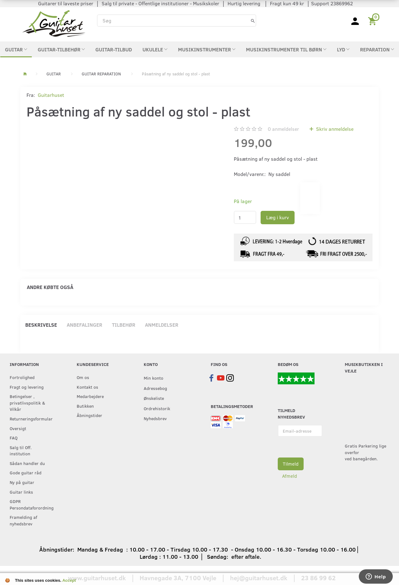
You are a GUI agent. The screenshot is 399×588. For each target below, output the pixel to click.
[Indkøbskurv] (373, 21)
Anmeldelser (161, 324)
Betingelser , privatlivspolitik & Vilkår (27, 402)
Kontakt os (87, 387)
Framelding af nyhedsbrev (23, 520)
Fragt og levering (27, 387)
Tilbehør (123, 324)
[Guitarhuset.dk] (53, 22)
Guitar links (21, 492)
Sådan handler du (27, 463)
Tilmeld (291, 464)
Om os (83, 377)
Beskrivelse (41, 324)
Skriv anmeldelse (334, 129)
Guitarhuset (51, 95)
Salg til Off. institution (21, 450)
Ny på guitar (22, 482)
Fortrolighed (22, 377)
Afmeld (289, 476)
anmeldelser (283, 129)
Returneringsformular (30, 418)
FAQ (13, 437)
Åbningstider (89, 415)
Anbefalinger (84, 324)
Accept (69, 580)
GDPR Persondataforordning (30, 504)
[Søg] (253, 20)
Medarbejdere (90, 396)
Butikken (85, 406)
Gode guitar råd (25, 472)
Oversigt (18, 428)
